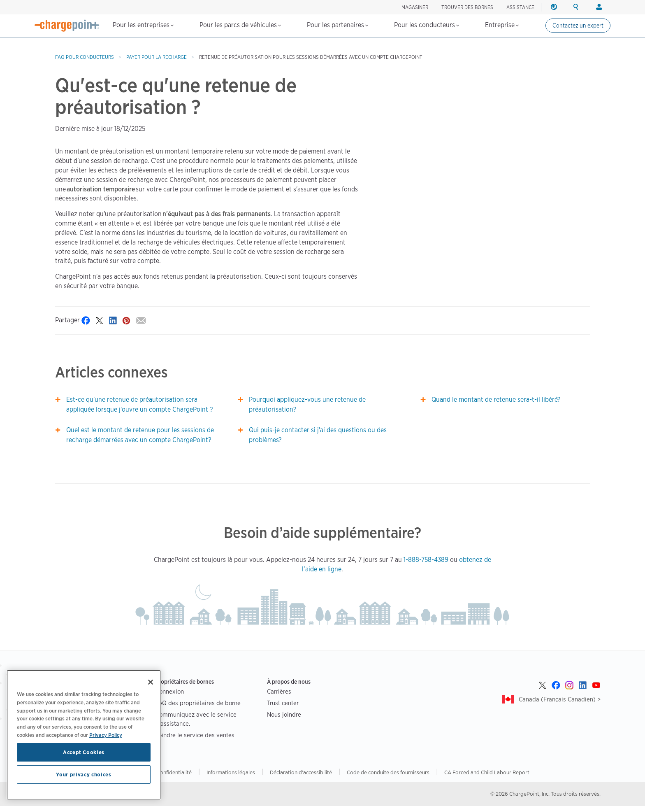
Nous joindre (284, 714)
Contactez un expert (577, 25)
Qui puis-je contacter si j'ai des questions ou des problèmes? (318, 435)
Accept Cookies (83, 771)
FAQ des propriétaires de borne (198, 703)
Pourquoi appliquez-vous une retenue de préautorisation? (307, 404)
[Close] (151, 701)
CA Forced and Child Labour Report (486, 772)
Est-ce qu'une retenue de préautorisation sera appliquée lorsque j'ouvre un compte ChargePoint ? (139, 404)
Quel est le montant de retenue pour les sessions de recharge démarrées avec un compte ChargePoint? (140, 435)
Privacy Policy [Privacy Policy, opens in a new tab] (105, 753)
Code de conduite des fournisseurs (388, 772)
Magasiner (414, 7)
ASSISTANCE (520, 7)
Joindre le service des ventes (194, 735)
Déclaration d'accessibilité (301, 772)
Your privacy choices (83, 793)
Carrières (279, 691)
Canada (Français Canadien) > (560, 699)
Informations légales (230, 772)
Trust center (283, 703)
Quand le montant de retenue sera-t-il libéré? (496, 399)
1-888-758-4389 (426, 560)
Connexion (169, 691)
